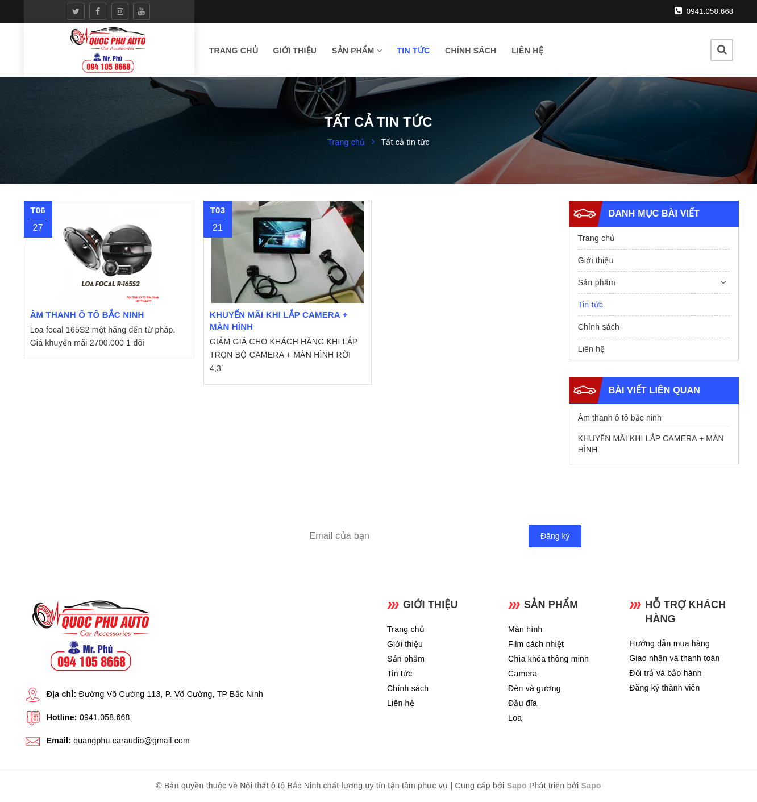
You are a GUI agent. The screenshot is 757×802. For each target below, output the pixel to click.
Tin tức (413, 50)
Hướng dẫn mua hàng (669, 643)
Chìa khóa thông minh (548, 658)
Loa (515, 717)
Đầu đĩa (522, 703)
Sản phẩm (357, 50)
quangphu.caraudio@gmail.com (131, 740)
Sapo (517, 785)
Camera (522, 673)
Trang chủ (233, 50)
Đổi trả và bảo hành (665, 673)
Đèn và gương (534, 688)
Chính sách (470, 50)
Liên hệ (527, 50)
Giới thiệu (295, 50)
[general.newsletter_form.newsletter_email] (439, 536)
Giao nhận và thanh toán (674, 658)
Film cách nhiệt (536, 644)
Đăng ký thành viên (664, 687)
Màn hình (525, 629)
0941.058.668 (704, 10)
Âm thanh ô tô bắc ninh (620, 417)
